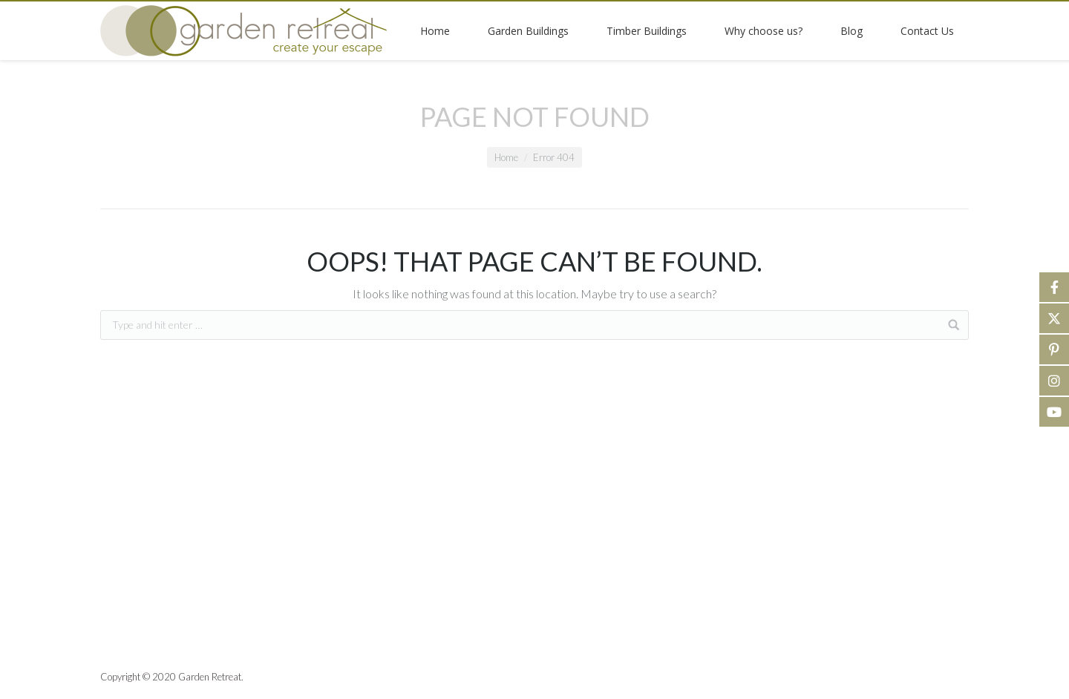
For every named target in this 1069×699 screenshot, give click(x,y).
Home (506, 157)
